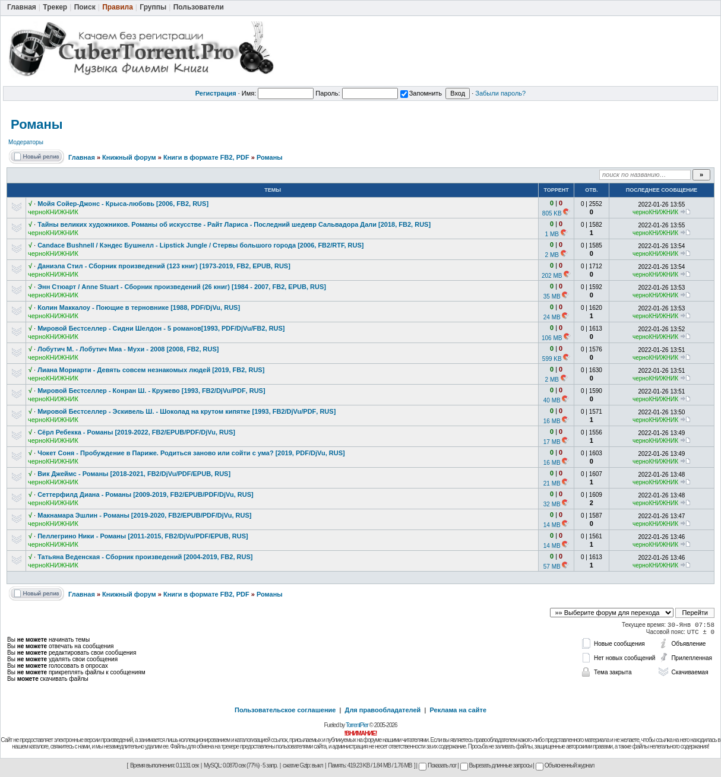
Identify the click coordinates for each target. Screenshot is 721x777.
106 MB (552, 338)
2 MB (552, 255)
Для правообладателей (383, 709)
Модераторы (25, 142)
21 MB (552, 483)
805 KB (552, 213)
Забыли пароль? (500, 93)
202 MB (552, 275)
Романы (37, 124)
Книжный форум (129, 157)
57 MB (552, 566)
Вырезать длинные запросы (496, 765)
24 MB (552, 317)
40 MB (552, 400)
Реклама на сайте (457, 709)
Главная (81, 157)
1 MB (552, 234)
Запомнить (421, 93)
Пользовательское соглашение (285, 709)
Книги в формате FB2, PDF (206, 157)
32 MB (552, 504)
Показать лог (437, 765)
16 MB (552, 421)
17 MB (552, 442)
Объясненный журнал (565, 765)
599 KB (552, 359)
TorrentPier (357, 725)
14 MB (552, 525)
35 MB (552, 296)
